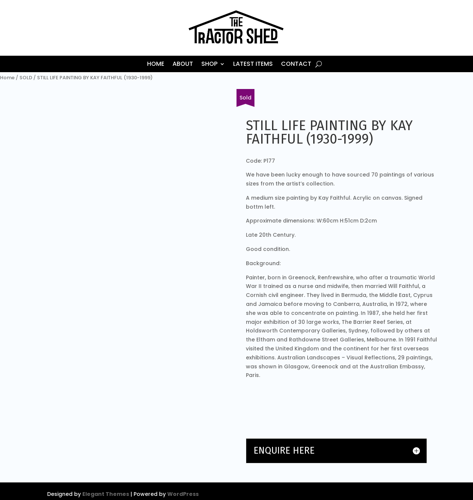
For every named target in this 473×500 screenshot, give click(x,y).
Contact (296, 64)
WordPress (183, 494)
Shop (209, 64)
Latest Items (253, 64)
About (183, 64)
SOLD (25, 77)
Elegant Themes (105, 494)
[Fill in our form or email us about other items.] (245, 98)
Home (155, 64)
